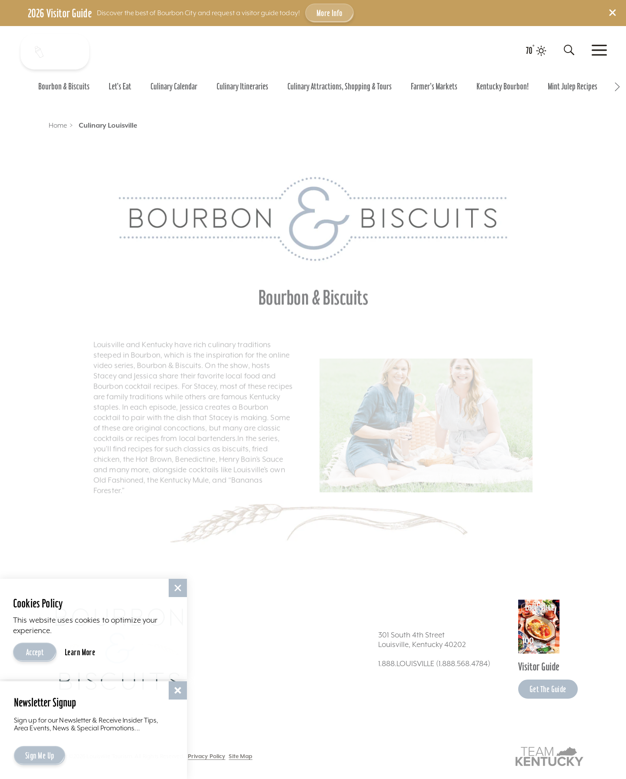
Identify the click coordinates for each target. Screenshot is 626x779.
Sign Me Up (39, 755)
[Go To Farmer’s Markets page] (434, 86)
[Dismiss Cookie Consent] (178, 588)
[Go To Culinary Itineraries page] (242, 86)
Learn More (80, 652)
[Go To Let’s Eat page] (120, 86)
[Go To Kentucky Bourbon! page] (502, 86)
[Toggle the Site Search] (569, 49)
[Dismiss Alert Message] (612, 12)
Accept (35, 652)
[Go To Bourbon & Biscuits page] (64, 86)
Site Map (240, 756)
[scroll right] (617, 86)
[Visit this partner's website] (549, 755)
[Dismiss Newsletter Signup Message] (178, 690)
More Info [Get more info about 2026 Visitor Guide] (329, 13)
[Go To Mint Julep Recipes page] (572, 86)
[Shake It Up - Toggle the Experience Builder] (53, 51)
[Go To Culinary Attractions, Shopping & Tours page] (339, 86)
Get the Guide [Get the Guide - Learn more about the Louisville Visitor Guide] (547, 689)
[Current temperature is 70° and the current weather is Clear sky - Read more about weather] (536, 50)
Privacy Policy (206, 756)
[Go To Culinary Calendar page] (173, 86)
